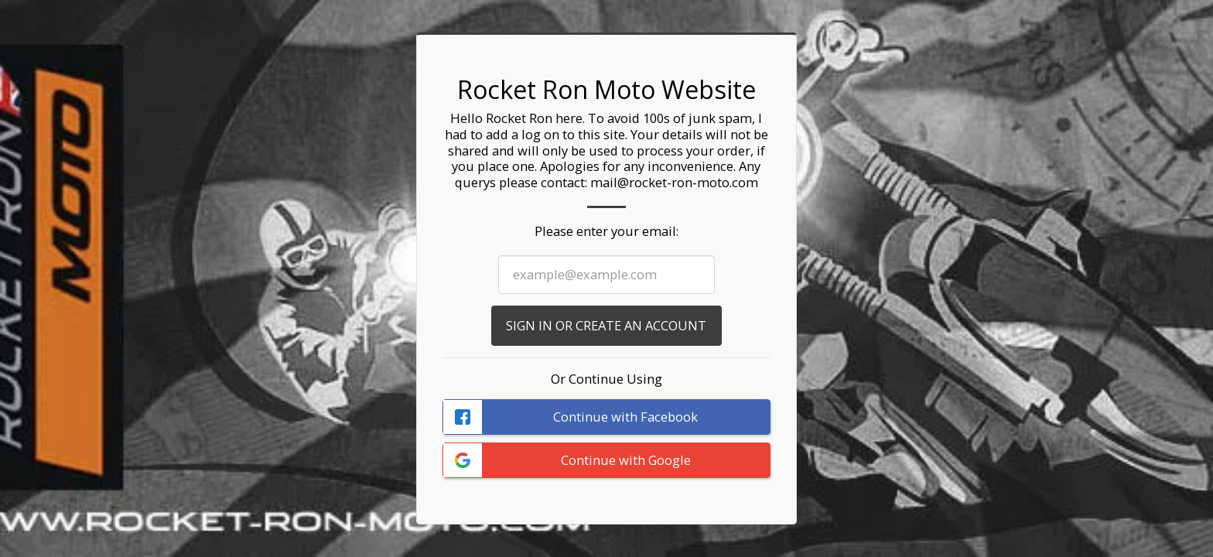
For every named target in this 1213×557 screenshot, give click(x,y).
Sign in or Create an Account (606, 325)
